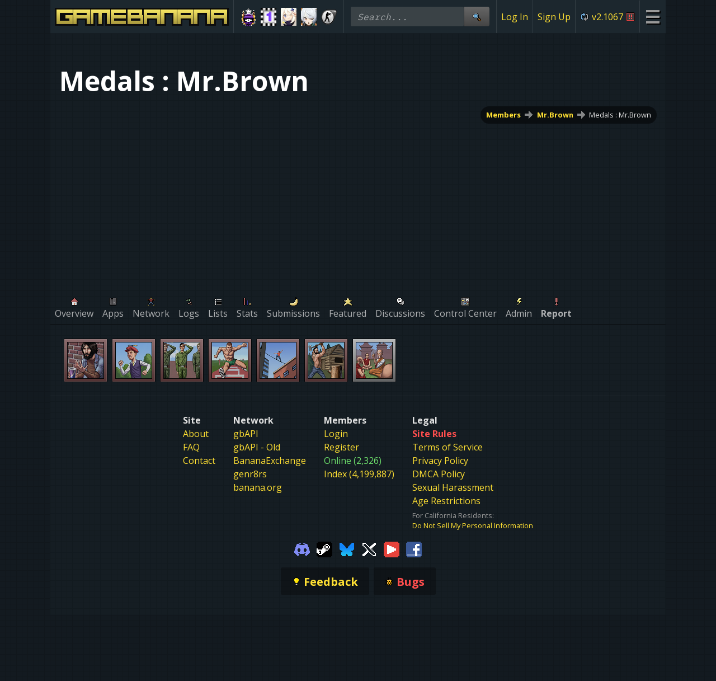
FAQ (191, 447)
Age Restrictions (446, 501)
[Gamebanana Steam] (324, 548)
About (196, 434)
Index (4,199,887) (359, 474)
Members (503, 115)
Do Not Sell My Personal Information (472, 525)
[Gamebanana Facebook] (414, 548)
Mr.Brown (555, 115)
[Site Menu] (652, 16)
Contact (199, 460)
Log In (514, 17)
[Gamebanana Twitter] (369, 548)
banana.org (257, 487)
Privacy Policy (440, 460)
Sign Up (554, 17)
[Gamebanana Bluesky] (347, 548)
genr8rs (250, 474)
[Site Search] (476, 16)
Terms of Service (447, 447)
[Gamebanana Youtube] (392, 548)
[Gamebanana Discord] (302, 548)
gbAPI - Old (256, 447)
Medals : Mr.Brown (620, 115)
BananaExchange (269, 460)
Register (341, 447)
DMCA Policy (438, 474)
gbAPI (245, 434)
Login (336, 434)
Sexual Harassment (452, 487)
